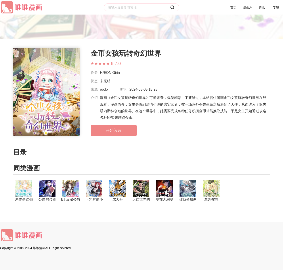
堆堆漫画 (39, 248)
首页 (233, 7)
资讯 (262, 7)
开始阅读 (114, 130)
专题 (276, 7)
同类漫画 (26, 168)
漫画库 (247, 7)
